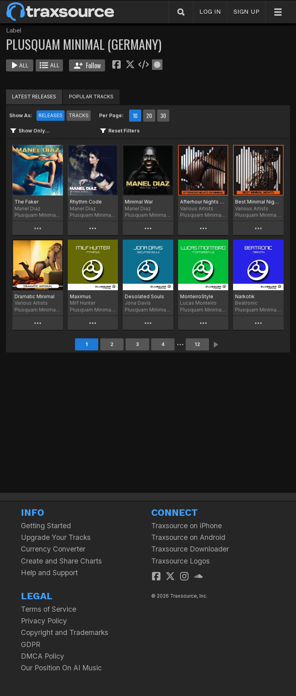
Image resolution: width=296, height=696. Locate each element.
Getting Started (46, 525)
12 (197, 344)
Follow (87, 65)
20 (149, 116)
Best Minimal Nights (258, 202)
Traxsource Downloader (190, 549)
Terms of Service (48, 609)
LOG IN (210, 11)
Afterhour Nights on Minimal (203, 202)
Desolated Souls (144, 296)
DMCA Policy (42, 656)
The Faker (26, 202)
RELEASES (51, 115)
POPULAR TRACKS (91, 97)
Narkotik (245, 296)
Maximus (80, 296)
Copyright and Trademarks (64, 632)
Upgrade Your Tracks (56, 537)
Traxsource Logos (180, 561)
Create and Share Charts (61, 561)
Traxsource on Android (188, 537)
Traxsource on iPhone (186, 525)
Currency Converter (53, 549)
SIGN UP (246, 11)
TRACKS (79, 115)
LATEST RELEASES (34, 97)
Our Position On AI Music (61, 667)
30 (163, 116)
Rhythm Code (86, 202)
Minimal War (139, 202)
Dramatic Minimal (34, 296)
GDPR (31, 644)
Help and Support (49, 572)
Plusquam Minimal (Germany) (37, 215)
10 (135, 116)
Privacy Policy (44, 621)
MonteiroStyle (196, 296)
